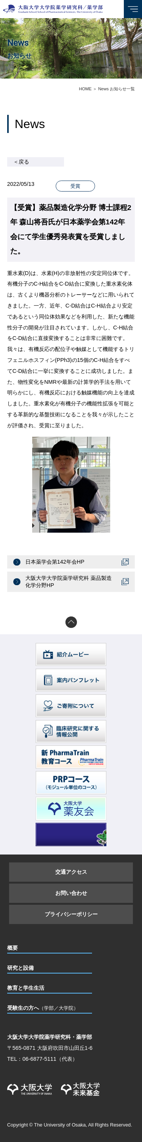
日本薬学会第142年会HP (54, 562)
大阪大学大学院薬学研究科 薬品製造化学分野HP (68, 581)
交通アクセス (71, 872)
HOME (85, 89)
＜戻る (21, 162)
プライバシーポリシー (71, 914)
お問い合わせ (71, 893)
